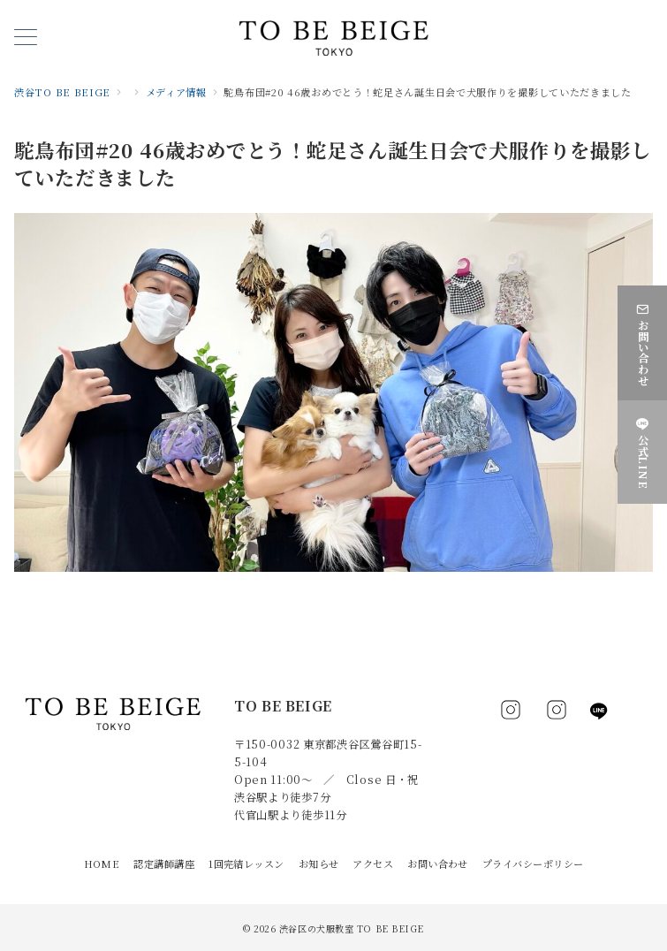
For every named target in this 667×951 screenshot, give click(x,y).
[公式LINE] (642, 450)
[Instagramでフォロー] (556, 714)
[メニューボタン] (25, 38)
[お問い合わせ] (642, 341)
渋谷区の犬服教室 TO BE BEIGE (351, 928)
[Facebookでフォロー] (510, 714)
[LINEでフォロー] (599, 711)
